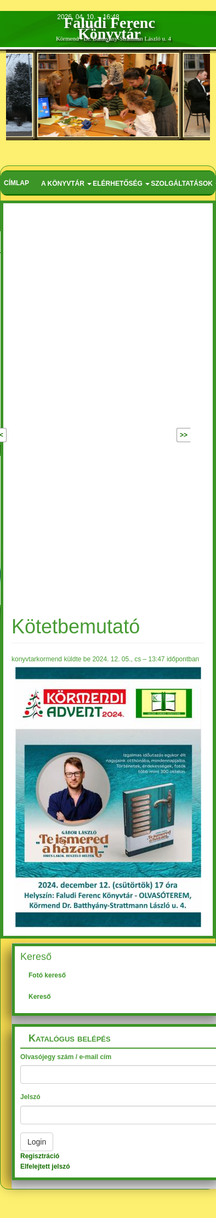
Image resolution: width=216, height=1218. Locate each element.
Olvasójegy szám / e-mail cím (65, 1057)
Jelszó (30, 1097)
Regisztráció (39, 1156)
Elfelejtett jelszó (45, 1166)
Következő (160, 435)
